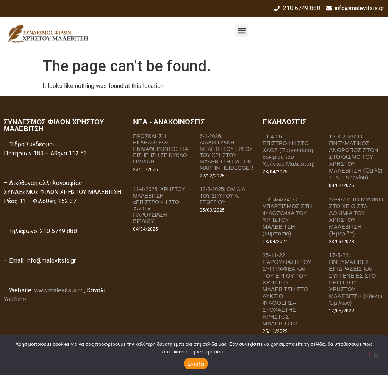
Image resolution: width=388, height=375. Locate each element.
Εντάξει (196, 364)
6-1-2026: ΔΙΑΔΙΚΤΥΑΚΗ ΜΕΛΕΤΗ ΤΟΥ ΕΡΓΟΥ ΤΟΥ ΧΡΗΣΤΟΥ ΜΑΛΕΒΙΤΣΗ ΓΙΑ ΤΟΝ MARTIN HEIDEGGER (226, 152)
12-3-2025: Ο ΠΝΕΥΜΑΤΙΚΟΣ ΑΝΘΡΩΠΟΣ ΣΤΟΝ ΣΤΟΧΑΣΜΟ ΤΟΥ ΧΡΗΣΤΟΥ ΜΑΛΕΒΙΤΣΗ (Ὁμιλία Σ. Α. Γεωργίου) (355, 156)
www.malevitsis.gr (58, 290)
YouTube (15, 299)
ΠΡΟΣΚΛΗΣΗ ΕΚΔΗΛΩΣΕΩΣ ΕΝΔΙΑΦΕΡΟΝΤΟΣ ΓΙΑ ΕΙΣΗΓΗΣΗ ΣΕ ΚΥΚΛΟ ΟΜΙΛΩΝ (160, 149)
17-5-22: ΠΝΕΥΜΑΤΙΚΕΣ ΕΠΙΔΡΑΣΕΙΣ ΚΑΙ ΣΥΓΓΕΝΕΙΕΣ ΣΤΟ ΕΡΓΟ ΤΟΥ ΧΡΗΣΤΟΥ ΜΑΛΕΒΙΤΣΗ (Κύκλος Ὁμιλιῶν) (356, 279)
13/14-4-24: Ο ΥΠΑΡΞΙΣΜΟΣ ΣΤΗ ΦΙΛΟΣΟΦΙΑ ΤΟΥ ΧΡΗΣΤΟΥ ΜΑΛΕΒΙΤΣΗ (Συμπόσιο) (287, 216)
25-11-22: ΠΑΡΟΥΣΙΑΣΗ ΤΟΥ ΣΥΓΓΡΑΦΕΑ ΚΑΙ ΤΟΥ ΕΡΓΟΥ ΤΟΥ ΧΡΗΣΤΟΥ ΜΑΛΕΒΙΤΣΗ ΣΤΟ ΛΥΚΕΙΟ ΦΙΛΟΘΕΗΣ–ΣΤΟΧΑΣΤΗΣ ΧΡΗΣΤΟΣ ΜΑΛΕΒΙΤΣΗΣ (287, 289)
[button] (241, 30)
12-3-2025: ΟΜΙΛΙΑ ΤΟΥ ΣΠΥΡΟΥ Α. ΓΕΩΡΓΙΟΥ (222, 195)
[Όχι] (375, 354)
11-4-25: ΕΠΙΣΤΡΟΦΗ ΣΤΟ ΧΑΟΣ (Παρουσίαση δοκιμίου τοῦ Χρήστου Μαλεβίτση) (289, 150)
